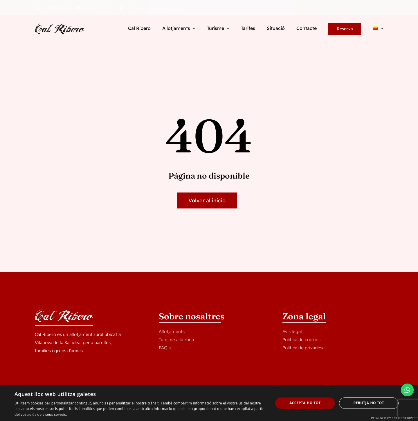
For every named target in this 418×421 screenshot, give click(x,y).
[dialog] (209, 403)
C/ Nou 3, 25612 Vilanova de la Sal (153, 8)
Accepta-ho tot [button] (305, 402)
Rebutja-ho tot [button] (368, 402)
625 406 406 (56, 8)
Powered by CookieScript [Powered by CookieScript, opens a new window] (392, 418)
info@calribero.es (98, 8)
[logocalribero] (59, 26)
